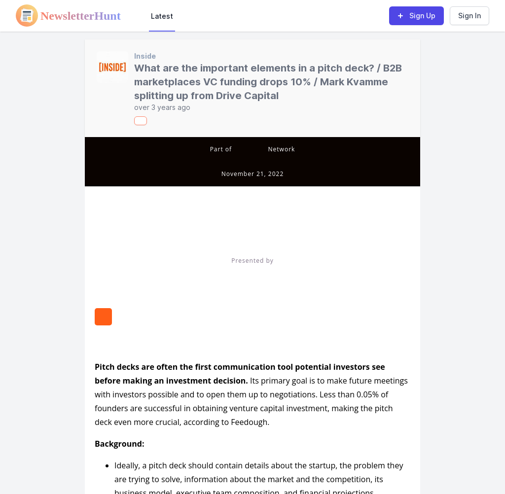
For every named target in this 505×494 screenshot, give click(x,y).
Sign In (469, 15)
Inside (145, 56)
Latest (162, 16)
